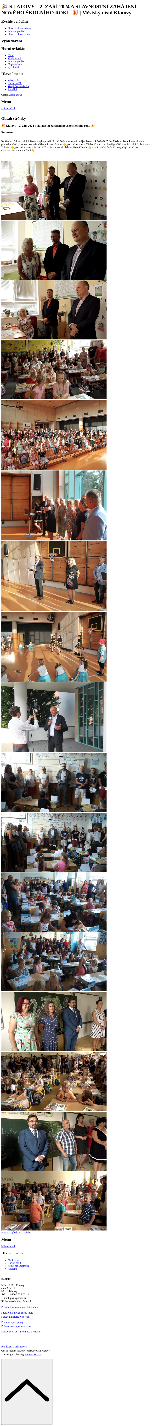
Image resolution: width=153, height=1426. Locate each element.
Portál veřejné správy (12, 1322)
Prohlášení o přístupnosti (14, 1346)
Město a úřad (8, 108)
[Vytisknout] (13, 67)
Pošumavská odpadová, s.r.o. (16, 1326)
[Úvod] (11, 55)
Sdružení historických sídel (15, 1316)
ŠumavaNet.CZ (33, 1354)
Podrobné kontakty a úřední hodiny (19, 1307)
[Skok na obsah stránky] (19, 28)
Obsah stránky (13, 118)
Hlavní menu (12, 74)
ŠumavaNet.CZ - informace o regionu (20, 1331)
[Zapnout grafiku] (16, 31)
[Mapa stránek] (15, 64)
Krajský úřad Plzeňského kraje (17, 1312)
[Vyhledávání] (14, 58)
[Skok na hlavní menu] (19, 34)
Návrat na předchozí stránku (16, 1232)
